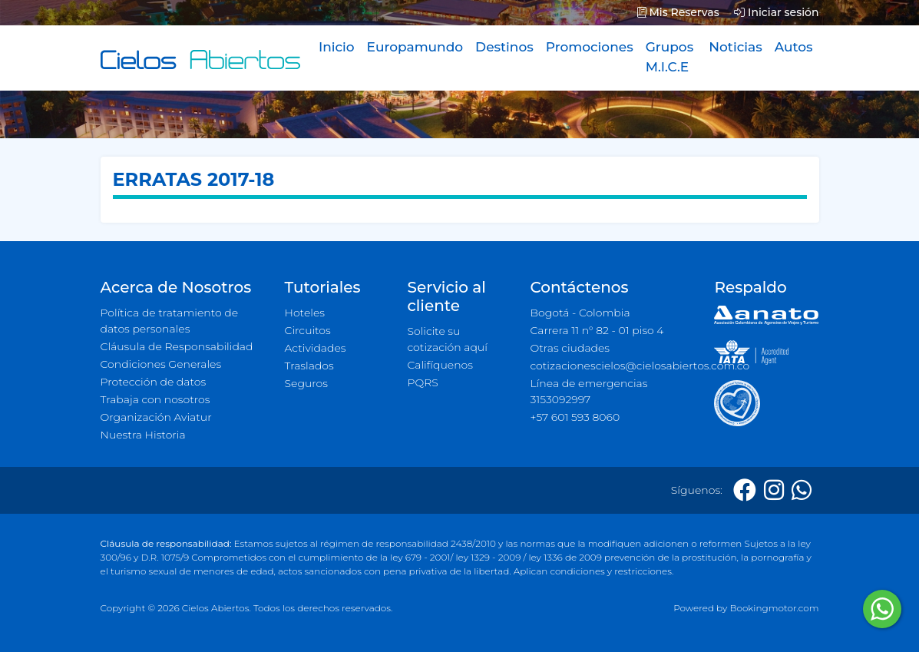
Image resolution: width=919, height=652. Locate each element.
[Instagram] (774, 490)
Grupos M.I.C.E (670, 56)
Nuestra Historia (143, 435)
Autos (794, 47)
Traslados (309, 365)
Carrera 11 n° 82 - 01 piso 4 (596, 330)
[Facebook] (744, 490)
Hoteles (305, 312)
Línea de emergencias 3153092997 (588, 391)
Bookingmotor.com (773, 608)
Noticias (735, 47)
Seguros (307, 383)
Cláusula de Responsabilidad (177, 346)
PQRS (422, 382)
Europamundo (415, 47)
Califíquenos (439, 365)
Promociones (589, 47)
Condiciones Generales (161, 364)
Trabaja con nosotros (155, 399)
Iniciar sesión (776, 12)
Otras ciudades (570, 348)
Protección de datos (154, 382)
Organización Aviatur (156, 417)
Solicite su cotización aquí (447, 339)
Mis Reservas (678, 12)
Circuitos (308, 330)
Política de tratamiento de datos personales (170, 321)
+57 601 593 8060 (575, 417)
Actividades (315, 348)
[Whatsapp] (802, 490)
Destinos (504, 47)
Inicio (337, 47)
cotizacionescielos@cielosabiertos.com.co (613, 365)
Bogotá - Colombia (580, 312)
